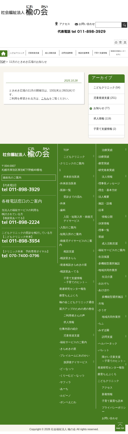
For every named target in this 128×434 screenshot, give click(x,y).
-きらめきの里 (67, 348)
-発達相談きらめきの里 (73, 264)
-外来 (62, 203)
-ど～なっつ (66, 368)
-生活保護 (103, 256)
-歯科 (62, 210)
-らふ (101, 323)
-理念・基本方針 (107, 190)
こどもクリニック (17, 53)
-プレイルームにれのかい (74, 355)
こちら (45, 98)
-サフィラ (65, 382)
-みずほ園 (103, 330)
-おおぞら (103, 283)
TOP (2, 61)
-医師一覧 (65, 190)
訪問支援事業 (67, 53)
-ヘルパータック (107, 343)
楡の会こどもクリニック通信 (76, 302)
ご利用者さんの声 (74, 315)
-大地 (101, 303)
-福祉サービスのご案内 (111, 250)
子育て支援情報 (100, 53)
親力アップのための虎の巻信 (76, 308)
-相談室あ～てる (69, 271)
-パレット (103, 350)
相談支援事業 (83, 53)
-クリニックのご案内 (71, 163)
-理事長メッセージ (109, 183)
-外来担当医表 (67, 183)
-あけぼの (103, 290)
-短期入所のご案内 (70, 234)
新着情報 (107, 394)
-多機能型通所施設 (109, 263)
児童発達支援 (33, 53)
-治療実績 (103, 156)
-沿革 (101, 210)
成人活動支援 (50, 53)
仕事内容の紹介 (68, 328)
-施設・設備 (105, 203)
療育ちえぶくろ (68, 295)
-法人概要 (103, 196)
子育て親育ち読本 (112, 400)
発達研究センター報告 (72, 288)
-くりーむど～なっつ (71, 375)
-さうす (102, 310)
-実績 (101, 236)
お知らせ (99, 108)
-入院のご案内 (67, 227)
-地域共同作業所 (107, 270)
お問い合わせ (87, 24)
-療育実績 (103, 163)
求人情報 (99, 118)
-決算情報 (103, 223)
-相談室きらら (67, 258)
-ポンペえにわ (67, 402)
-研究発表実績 (106, 170)
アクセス (64, 24)
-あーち (63, 388)
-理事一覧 (103, 230)
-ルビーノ (65, 395)
